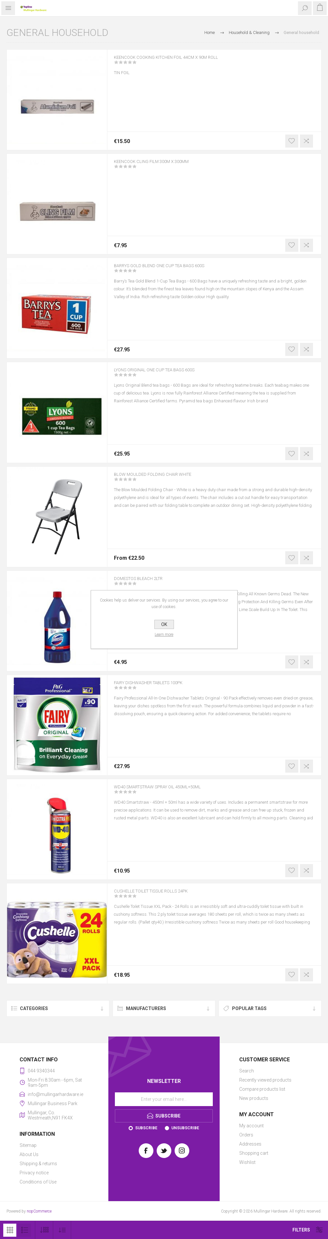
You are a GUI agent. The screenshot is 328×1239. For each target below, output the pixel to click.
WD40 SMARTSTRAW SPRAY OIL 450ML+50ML (170, 791)
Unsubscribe (185, 1128)
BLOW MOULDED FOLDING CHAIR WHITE (163, 479)
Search (246, 1070)
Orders (246, 1134)
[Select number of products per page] (44, 1230)
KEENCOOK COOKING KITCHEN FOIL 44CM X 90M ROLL (180, 62)
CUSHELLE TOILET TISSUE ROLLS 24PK (162, 895)
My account (251, 1125)
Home (209, 32)
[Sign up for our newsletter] (164, 1099)
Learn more (164, 634)
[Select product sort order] (62, 1230)
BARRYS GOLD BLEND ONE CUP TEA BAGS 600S (172, 270)
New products (253, 1098)
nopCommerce (39, 1211)
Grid (9, 1230)
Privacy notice (34, 1172)
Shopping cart (253, 1153)
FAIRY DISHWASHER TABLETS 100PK (158, 687)
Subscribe (146, 1128)
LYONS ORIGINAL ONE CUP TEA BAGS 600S (166, 374)
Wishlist (247, 1162)
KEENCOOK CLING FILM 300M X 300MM (161, 166)
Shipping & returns (38, 1163)
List (24, 1230)
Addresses (250, 1144)
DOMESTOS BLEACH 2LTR (146, 583)
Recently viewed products (265, 1080)
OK (164, 624)
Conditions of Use (38, 1181)
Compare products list (262, 1089)
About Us (29, 1154)
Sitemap (28, 1145)
